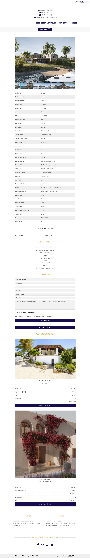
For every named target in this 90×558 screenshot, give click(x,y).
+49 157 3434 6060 (45, 10)
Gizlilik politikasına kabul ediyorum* (27, 312)
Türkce (82, 2)
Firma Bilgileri (27, 556)
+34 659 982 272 (45, 12)
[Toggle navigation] (45, 29)
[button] (73, 39)
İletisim (18, 556)
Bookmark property (45, 327)
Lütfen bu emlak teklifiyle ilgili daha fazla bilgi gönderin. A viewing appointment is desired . (45, 305)
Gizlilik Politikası (37, 556)
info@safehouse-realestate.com (45, 17)
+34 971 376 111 (45, 15)
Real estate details (45, 405)
